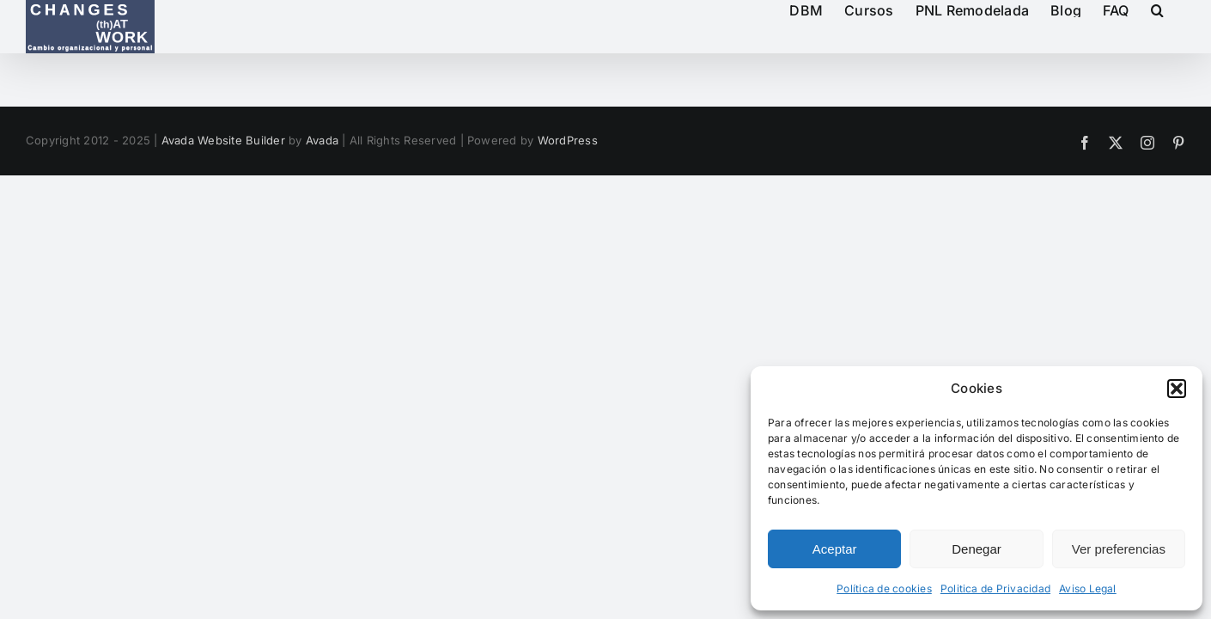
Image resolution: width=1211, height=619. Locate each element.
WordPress (568, 140)
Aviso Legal (1088, 588)
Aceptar (834, 549)
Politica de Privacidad (995, 588)
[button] (1176, 388)
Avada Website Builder (223, 140)
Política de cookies (884, 588)
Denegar (976, 549)
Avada (322, 140)
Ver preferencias (1118, 549)
